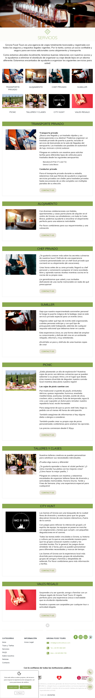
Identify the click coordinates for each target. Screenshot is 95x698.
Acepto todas (13, 687)
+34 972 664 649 (59, 648)
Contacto (6, 662)
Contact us (48, 190)
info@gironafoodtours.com (60, 643)
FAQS (4, 652)
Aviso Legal (28, 642)
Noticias (5, 659)
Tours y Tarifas (8, 645)
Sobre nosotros (8, 656)
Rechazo (25, 687)
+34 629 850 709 (60, 653)
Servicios (5, 649)
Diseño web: (47, 695)
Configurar (19, 693)
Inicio (4, 642)
